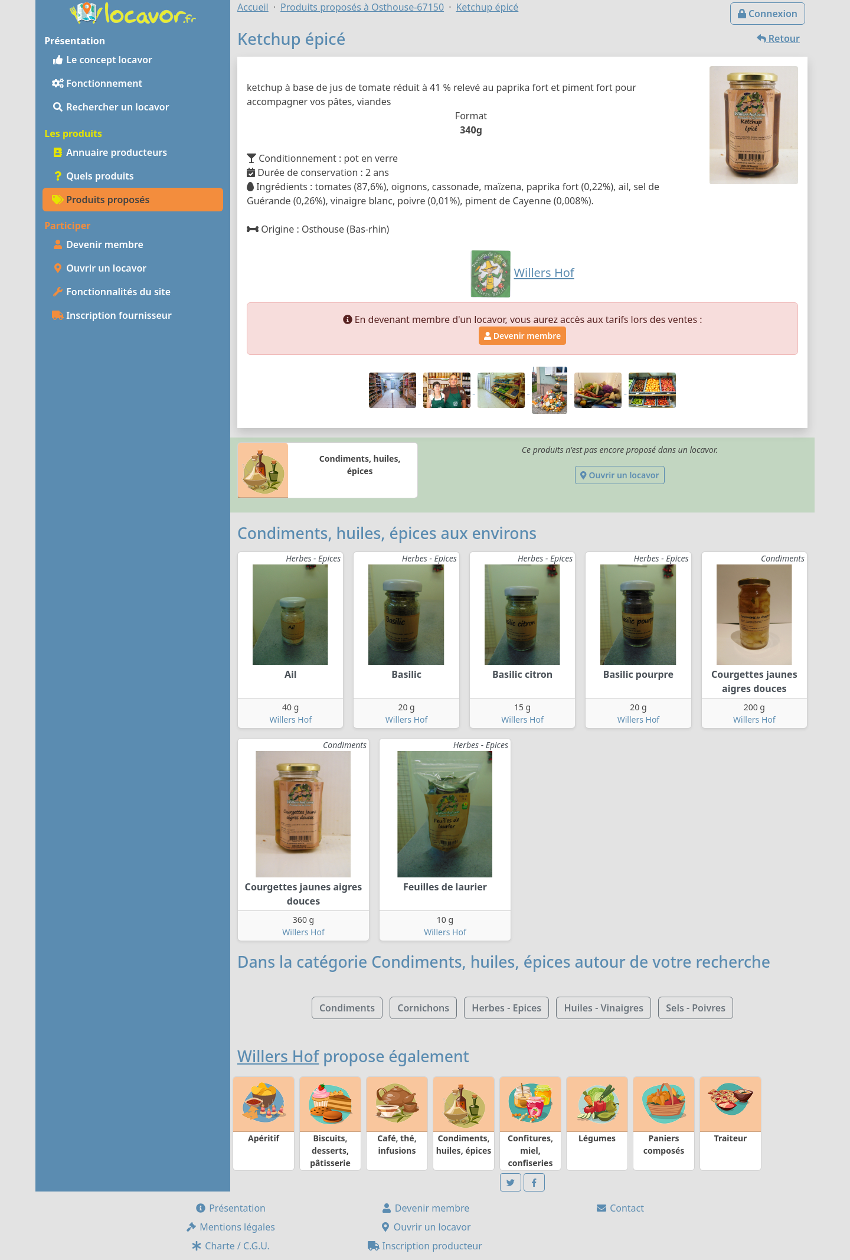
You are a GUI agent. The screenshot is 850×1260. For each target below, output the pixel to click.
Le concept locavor (102, 59)
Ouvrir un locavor (99, 268)
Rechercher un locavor (110, 106)
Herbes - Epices (506, 1007)
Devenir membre (97, 244)
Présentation (230, 1208)
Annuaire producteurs (109, 152)
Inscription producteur (425, 1245)
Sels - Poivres (695, 1007)
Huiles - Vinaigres (603, 1007)
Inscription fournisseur (112, 315)
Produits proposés (100, 199)
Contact (620, 1208)
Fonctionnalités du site (111, 291)
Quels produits (93, 175)
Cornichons (423, 1007)
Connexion (767, 13)
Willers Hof (290, 719)
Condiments (347, 1007)
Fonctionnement (97, 83)
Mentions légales (230, 1226)
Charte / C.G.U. (230, 1245)
